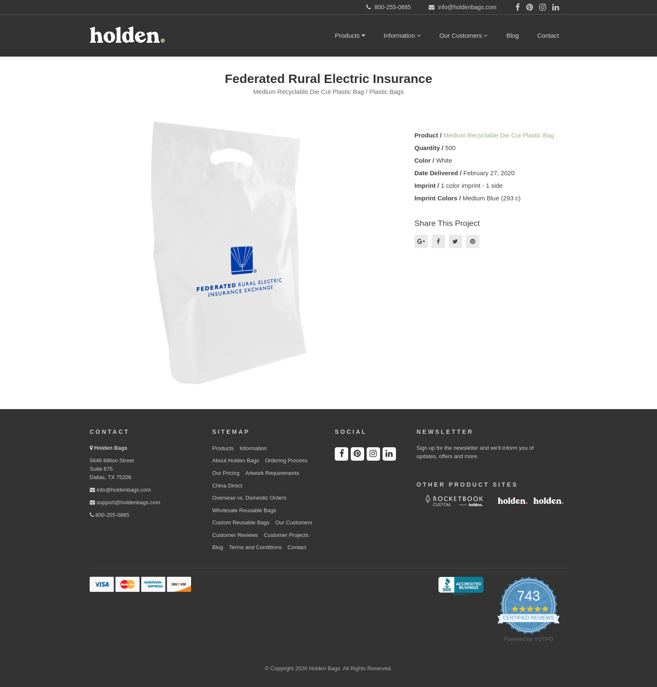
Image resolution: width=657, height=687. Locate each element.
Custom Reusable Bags (241, 522)
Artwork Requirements (272, 473)
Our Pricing (226, 473)
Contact (548, 35)
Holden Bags (110, 448)
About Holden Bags (235, 460)
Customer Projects (286, 535)
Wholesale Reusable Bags (244, 510)
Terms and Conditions (255, 547)
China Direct (227, 485)
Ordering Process (286, 460)
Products (350, 35)
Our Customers (464, 35)
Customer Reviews (235, 535)
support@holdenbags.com (125, 502)
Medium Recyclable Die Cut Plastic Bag (498, 135)
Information (402, 35)
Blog (512, 35)
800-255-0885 (109, 515)
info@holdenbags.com (120, 490)
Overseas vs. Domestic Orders (249, 498)
